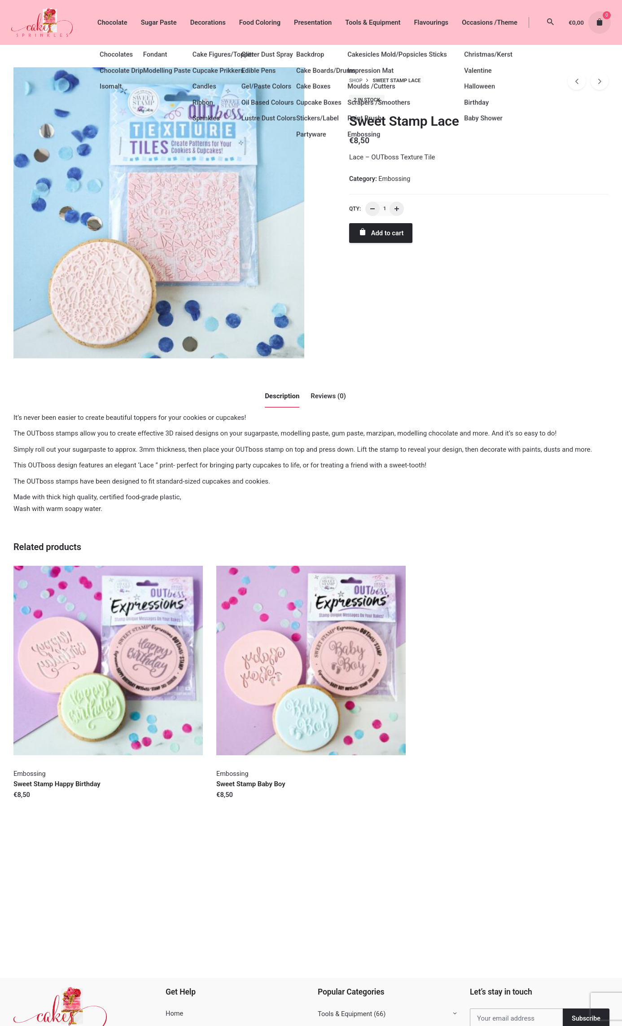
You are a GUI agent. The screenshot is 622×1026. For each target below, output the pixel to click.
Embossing (394, 178)
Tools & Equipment (345, 1014)
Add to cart (380, 232)
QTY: (355, 209)
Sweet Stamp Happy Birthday (57, 784)
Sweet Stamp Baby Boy (250, 784)
